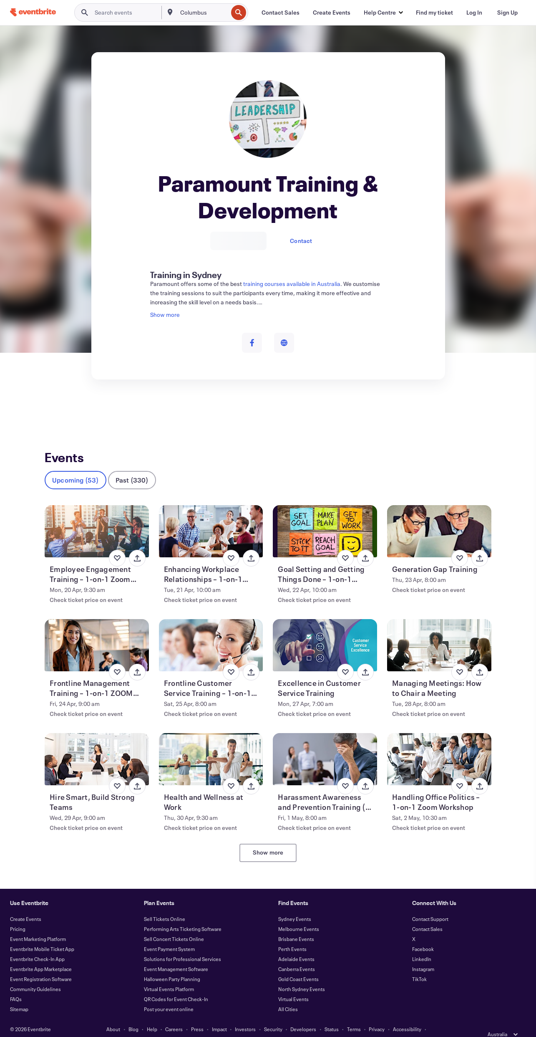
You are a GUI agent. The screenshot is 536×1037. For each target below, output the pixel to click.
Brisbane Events (296, 925)
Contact (301, 241)
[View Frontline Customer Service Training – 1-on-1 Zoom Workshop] (211, 631)
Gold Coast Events (298, 965)
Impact (219, 1015)
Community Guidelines (35, 975)
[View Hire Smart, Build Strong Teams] (97, 745)
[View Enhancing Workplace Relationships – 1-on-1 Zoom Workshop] (211, 517)
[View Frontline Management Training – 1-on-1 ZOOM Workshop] (97, 631)
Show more (268, 838)
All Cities (288, 995)
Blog (133, 1015)
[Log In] (474, 12)
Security (273, 1015)
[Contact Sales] (280, 12)
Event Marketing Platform (38, 925)
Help (152, 1015)
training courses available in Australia (291, 284)
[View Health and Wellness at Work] (211, 745)
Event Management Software (176, 955)
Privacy (377, 1015)
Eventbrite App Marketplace (41, 955)
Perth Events (292, 935)
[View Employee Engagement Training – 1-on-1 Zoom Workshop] (97, 517)
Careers (174, 1015)
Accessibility (407, 1015)
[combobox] (203, 12)
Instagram (423, 955)
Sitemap (19, 995)
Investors (245, 1015)
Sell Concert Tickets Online (174, 925)
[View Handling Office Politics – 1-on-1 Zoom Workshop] (439, 745)
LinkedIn (421, 945)
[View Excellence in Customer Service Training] (325, 631)
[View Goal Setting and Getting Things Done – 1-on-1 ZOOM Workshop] (325, 517)
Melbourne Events (298, 915)
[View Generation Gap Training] (439, 517)
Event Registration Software (41, 965)
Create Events (25, 905)
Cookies (232, 1025)
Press (197, 1015)
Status (332, 1015)
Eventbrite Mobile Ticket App (42, 935)
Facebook (423, 935)
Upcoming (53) (75, 466)
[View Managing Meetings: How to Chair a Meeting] (439, 631)
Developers (303, 1015)
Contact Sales (427, 915)
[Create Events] (331, 12)
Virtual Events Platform (169, 975)
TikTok (419, 965)
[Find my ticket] (434, 12)
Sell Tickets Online (164, 905)
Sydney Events (294, 905)
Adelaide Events (296, 945)
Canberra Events (296, 955)
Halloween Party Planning (172, 965)
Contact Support (430, 905)
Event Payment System (169, 935)
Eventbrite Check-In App (37, 945)
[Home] (33, 12)
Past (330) (132, 466)
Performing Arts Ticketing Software (182, 915)
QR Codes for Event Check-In (176, 985)
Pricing (17, 915)
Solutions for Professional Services (182, 945)
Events (54, 410)
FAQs (16, 985)
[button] (383, 12)
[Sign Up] (507, 12)
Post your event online (169, 995)
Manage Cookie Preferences (281, 1025)
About (113, 1015)
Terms (354, 1015)
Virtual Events (293, 985)
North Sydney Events (301, 975)
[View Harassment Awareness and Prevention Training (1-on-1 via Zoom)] (325, 745)
